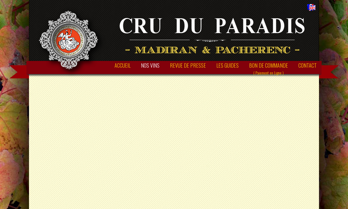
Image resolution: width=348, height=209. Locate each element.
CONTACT (307, 65)
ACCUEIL (122, 65)
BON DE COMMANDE (268, 69)
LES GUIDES (227, 65)
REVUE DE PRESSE (188, 65)
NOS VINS (150, 65)
